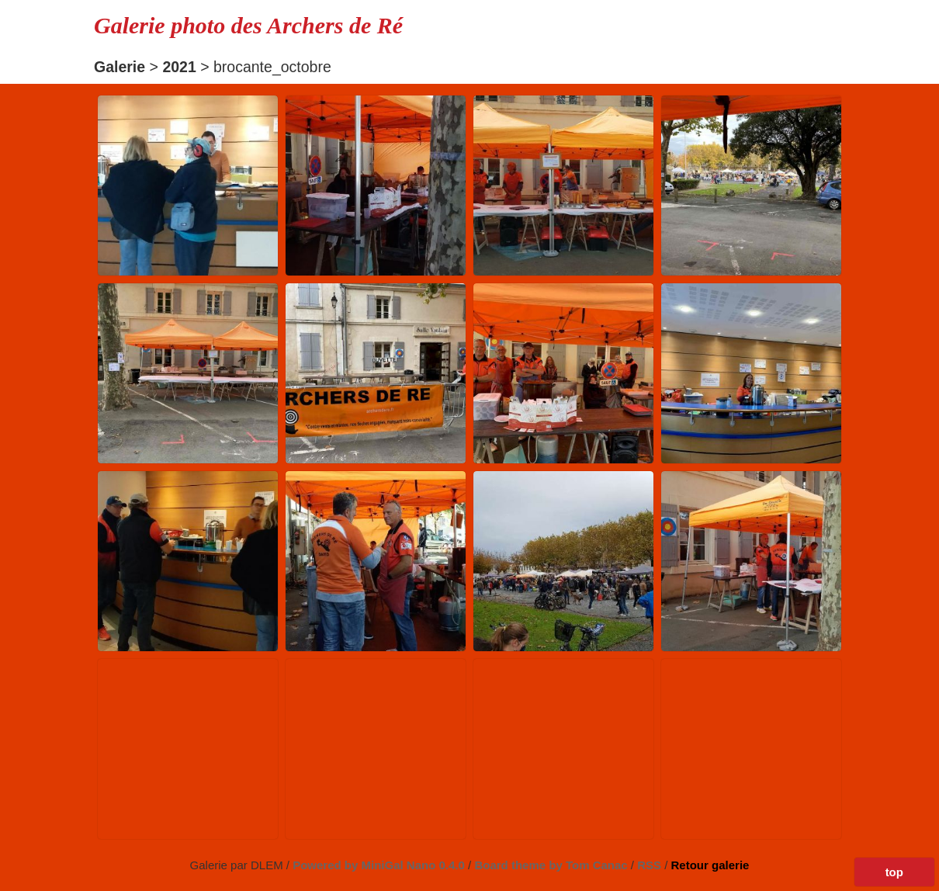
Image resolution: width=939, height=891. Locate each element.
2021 (179, 66)
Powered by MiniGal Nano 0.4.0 (380, 865)
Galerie (119, 66)
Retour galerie (710, 865)
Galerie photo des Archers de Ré (248, 25)
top (894, 872)
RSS (650, 865)
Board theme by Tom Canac (552, 865)
